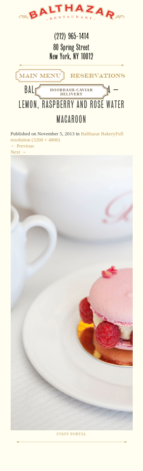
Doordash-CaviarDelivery (71, 92)
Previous (22, 146)
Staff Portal (71, 434)
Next (19, 152)
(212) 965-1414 (71, 36)
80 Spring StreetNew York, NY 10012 (71, 52)
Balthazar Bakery (98, 133)
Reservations (97, 76)
